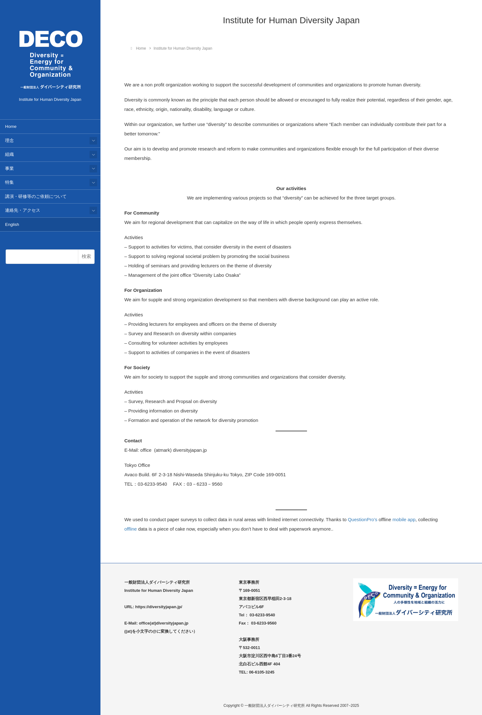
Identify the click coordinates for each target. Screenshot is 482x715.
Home (10, 126)
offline (130, 529)
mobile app (403, 519)
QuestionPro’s (362, 519)
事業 (9, 168)
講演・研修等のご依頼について (36, 196)
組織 (9, 154)
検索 (86, 256)
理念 (9, 140)
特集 (9, 182)
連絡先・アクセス (22, 210)
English (12, 224)
